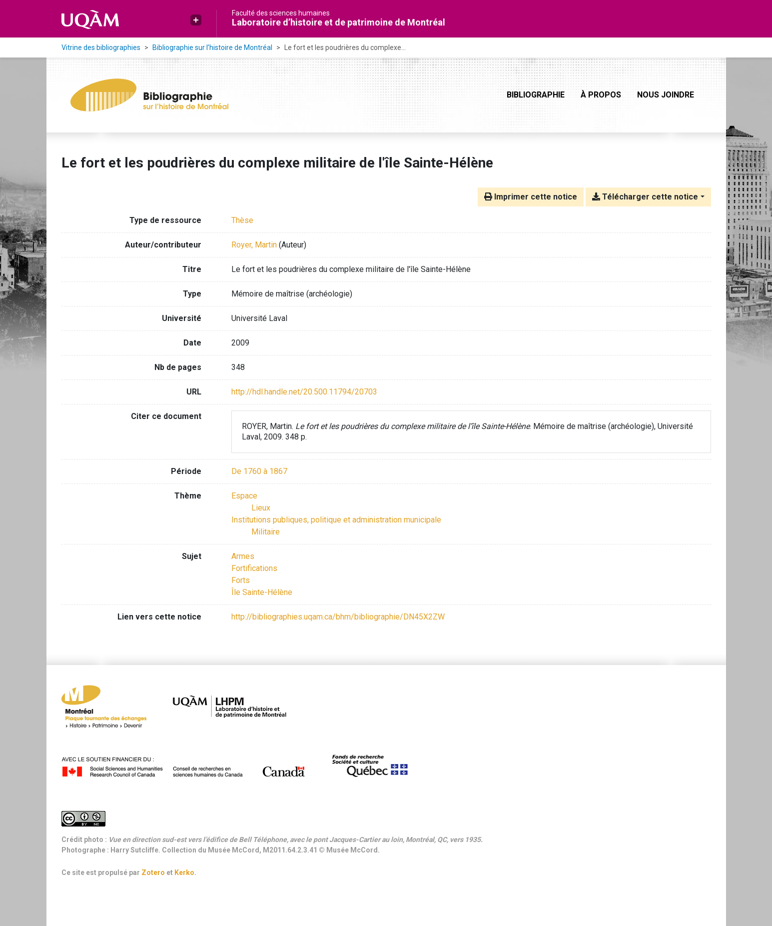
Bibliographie (536, 95)
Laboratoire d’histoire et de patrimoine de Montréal (338, 22)
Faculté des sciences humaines (281, 13)
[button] (195, 20)
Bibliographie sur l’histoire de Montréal (212, 48)
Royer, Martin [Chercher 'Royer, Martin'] (254, 245)
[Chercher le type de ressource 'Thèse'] (242, 220)
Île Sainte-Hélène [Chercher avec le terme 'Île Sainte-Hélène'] (261, 592)
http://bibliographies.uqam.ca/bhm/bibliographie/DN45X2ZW (338, 617)
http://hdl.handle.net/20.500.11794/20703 (304, 391)
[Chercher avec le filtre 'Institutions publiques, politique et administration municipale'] (336, 519)
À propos (601, 95)
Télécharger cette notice (645, 197)
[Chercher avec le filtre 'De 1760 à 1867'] (259, 471)
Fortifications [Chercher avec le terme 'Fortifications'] (254, 568)
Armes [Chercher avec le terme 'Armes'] (242, 556)
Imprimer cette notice (530, 197)
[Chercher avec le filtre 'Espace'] (244, 495)
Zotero (153, 872)
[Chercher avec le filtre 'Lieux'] (260, 507)
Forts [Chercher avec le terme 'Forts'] (240, 580)
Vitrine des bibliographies (100, 48)
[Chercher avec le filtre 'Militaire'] (265, 531)
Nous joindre (665, 95)
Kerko (184, 872)
